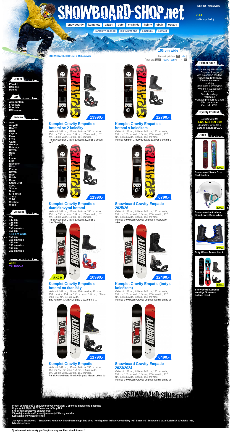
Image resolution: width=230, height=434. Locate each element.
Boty (120, 24)
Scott (12, 185)
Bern (12, 130)
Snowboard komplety (50, 420)
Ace (11, 122)
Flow (12, 136)
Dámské (14, 86)
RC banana (15, 110)
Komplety (94, 24)
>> (86, 430)
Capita (13, 133)
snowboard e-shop (34, 416)
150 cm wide (16, 228)
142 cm (13, 219)
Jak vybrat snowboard (24, 420)
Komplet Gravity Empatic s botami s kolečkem (138, 126)
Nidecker (14, 163)
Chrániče (133, 24)
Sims (12, 191)
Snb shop (88, 420)
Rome (12, 180)
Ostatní (172, 24)
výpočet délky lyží (125, 420)
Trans (12, 196)
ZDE (219, 127)
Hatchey (14, 147)
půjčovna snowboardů (38, 411)
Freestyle (14, 104)
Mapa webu (214, 6)
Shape (13, 188)
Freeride (14, 107)
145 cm (13, 222)
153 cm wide (84, 56)
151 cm (13, 230)
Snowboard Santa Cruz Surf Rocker (208, 173)
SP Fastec (15, 193)
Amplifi (13, 125)
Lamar (13, 158)
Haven (13, 150)
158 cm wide (16, 245)
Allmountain (16, 102)
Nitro (12, 166)
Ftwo (12, 139)
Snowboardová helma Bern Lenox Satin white (209, 213)
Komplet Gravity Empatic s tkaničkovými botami (72, 206)
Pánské (13, 84)
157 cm (13, 242)
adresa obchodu (207, 127)
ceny (173, 60)
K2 (10, 155)
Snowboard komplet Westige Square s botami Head (207, 292)
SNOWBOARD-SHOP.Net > (63, 56)
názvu (166, 60)
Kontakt (162, 30)
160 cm (13, 248)
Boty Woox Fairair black (209, 252)
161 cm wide (16, 250)
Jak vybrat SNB (128, 30)
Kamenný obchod (105, 30)
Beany (13, 128)
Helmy (148, 24)
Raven (13, 171)
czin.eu (26, 423)
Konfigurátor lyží (103, 420)
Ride (12, 174)
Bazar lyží (141, 420)
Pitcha (13, 169)
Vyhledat (201, 6)
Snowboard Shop (87, 406)
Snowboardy (76, 24)
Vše (11, 217)
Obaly (159, 24)
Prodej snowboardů (23, 406)
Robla (12, 177)
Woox (12, 204)
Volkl (12, 199)
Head (12, 152)
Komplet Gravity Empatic (70, 364)
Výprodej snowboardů (24, 413)
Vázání (109, 24)
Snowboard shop (72, 420)
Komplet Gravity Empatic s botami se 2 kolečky (72, 126)
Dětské (13, 89)
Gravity (13, 144)
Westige (14, 202)
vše (184, 56)
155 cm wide (16, 239)
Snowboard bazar (157, 420)
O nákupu (147, 30)
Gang (12, 141)
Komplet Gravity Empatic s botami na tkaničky (72, 286)
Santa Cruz (15, 182)
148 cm (13, 225)
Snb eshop (18, 411)
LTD (11, 161)
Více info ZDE (209, 105)
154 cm (13, 237)
